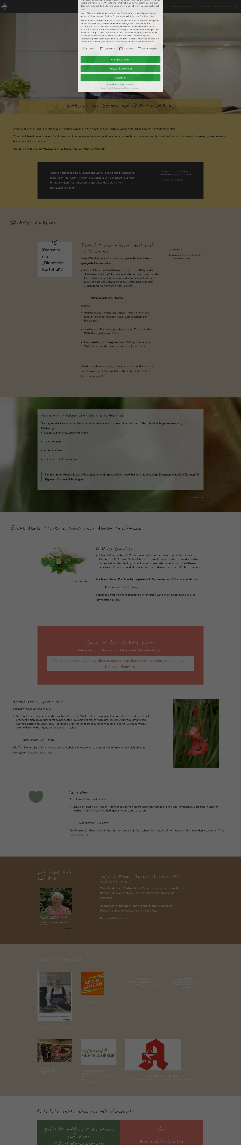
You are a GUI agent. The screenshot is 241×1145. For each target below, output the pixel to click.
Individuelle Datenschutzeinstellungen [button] (120, 2)
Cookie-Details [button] (106, 6)
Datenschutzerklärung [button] (122, 6)
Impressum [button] (136, 6)
